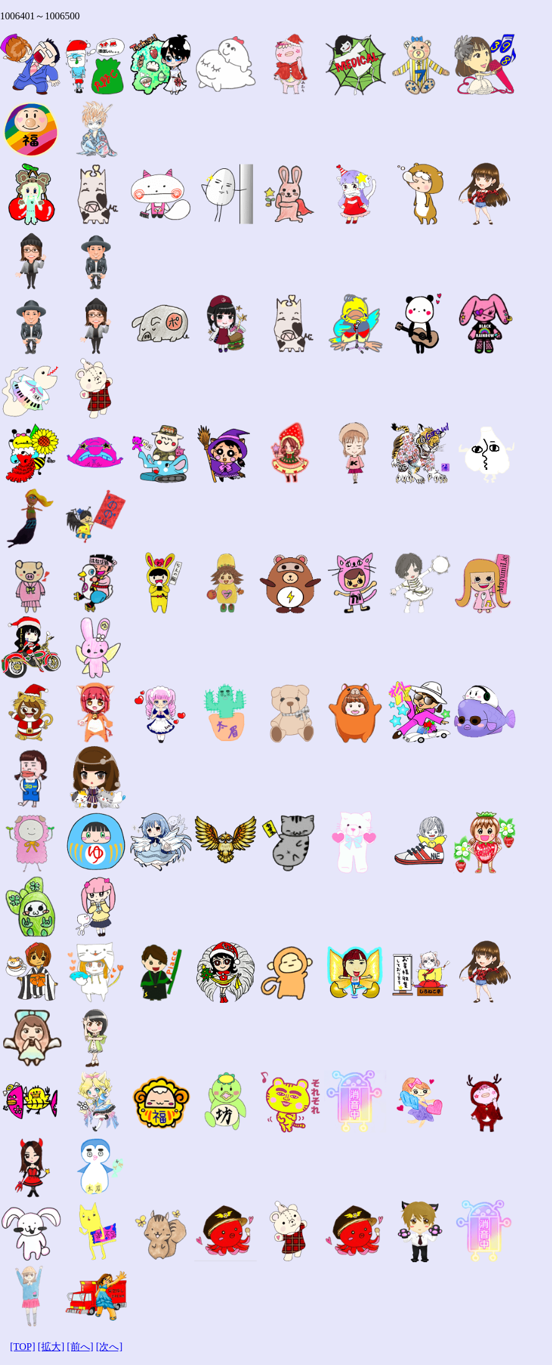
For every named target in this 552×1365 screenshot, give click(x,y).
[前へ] (80, 1346)
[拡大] (51, 1346)
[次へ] (109, 1346)
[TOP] (23, 1346)
